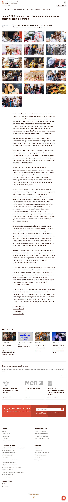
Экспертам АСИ (6, 6)
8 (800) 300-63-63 (61, 6)
